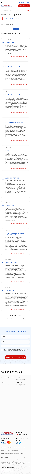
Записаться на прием (24, 5)
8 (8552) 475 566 (24, 2)
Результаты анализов (11, 18)
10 (17, 319)
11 (20, 319)
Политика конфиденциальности (9, 450)
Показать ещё (15, 315)
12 (23, 319)
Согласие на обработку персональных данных (13, 447)
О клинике (4, 29)
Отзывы (3, 24)
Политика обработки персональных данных (12, 453)
